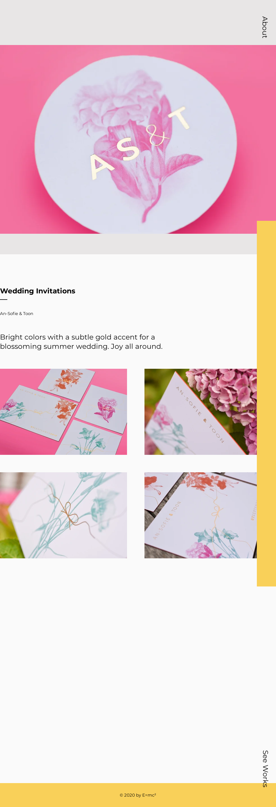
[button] (265, 27)
